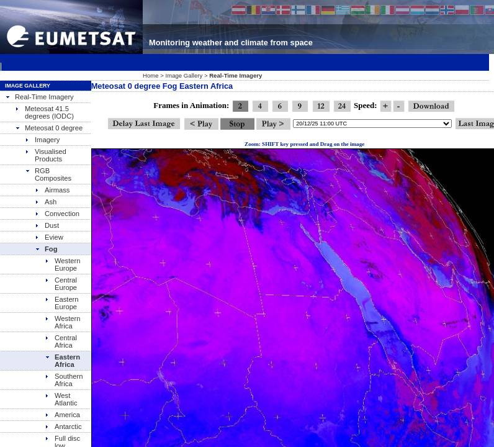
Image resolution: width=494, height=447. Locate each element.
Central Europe (61, 283)
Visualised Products (45, 155)
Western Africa (62, 322)
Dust (47, 225)
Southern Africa (64, 379)
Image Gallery (184, 75)
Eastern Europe (62, 303)
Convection (57, 213)
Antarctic (63, 426)
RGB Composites (48, 174)
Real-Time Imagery (39, 97)
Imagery (42, 139)
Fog (46, 249)
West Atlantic (61, 399)
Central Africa (61, 341)
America (62, 414)
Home (151, 75)
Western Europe (62, 264)
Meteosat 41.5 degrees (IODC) (44, 112)
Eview (49, 237)
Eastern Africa (62, 360)
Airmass (52, 190)
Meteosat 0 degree (49, 128)
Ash (45, 201)
